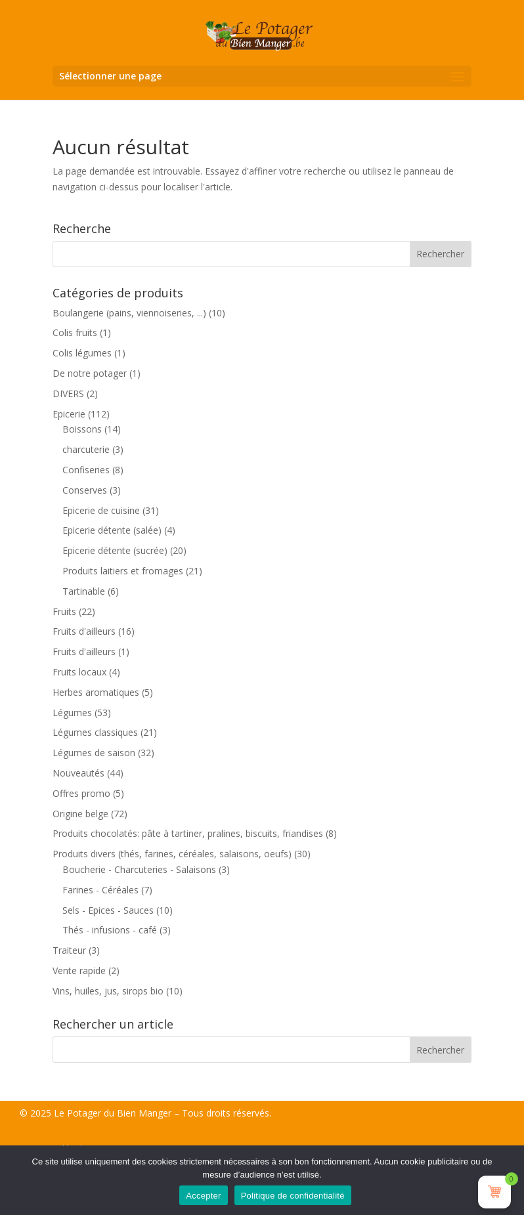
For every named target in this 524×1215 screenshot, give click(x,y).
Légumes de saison (94, 752)
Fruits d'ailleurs (84, 631)
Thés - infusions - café (109, 930)
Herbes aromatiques (96, 692)
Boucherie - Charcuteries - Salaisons (139, 869)
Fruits (64, 611)
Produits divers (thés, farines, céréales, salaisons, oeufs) (172, 853)
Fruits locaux (79, 672)
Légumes (72, 712)
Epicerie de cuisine (101, 510)
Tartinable (83, 591)
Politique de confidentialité (293, 1196)
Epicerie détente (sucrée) (114, 550)
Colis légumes (82, 353)
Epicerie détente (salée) (112, 530)
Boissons (82, 429)
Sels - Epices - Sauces (108, 910)
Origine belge (80, 813)
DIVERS (68, 393)
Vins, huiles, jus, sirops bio (108, 991)
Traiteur (69, 950)
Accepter (203, 1196)
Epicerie (69, 414)
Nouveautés (78, 773)
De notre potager (90, 373)
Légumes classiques (95, 732)
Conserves (84, 490)
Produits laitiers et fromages (122, 571)
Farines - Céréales (100, 890)
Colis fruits (75, 332)
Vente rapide (79, 970)
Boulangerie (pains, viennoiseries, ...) (129, 313)
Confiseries (86, 469)
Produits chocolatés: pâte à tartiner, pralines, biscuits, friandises (188, 833)
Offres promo (81, 793)
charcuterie (86, 449)
